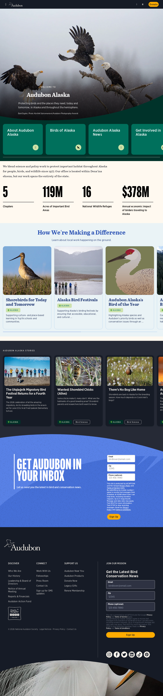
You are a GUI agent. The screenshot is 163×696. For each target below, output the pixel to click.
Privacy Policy (124, 486)
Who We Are (14, 571)
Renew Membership (74, 590)
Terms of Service (113, 488)
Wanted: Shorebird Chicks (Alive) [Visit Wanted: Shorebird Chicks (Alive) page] (78, 390)
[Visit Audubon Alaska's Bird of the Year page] (130, 287)
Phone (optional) (115, 475)
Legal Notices (45, 629)
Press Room (42, 580)
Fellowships (42, 576)
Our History (14, 576)
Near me (137, 4)
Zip (110, 466)
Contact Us (42, 585)
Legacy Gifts (70, 585)
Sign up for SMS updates (44, 592)
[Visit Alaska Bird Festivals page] (78, 287)
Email (111, 456)
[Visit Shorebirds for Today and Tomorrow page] (27, 287)
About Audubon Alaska (20, 132)
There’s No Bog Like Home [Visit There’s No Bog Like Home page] (130, 390)
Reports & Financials (18, 596)
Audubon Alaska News (106, 132)
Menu (5, 4)
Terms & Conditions (123, 510)
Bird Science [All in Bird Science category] (82, 422)
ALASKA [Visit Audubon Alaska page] (14, 422)
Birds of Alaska (62, 130)
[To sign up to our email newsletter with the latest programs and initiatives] (121, 458)
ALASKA (14, 310)
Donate (154, 4)
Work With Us (43, 571)
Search (143, 4)
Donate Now (70, 580)
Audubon (16, 4)
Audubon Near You (74, 571)
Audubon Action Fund (19, 601)
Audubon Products (74, 576)
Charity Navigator (14, 613)
